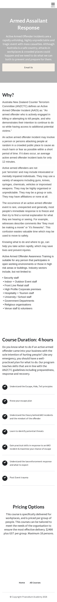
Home (22, 582)
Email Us (28, 67)
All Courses (35, 582)
